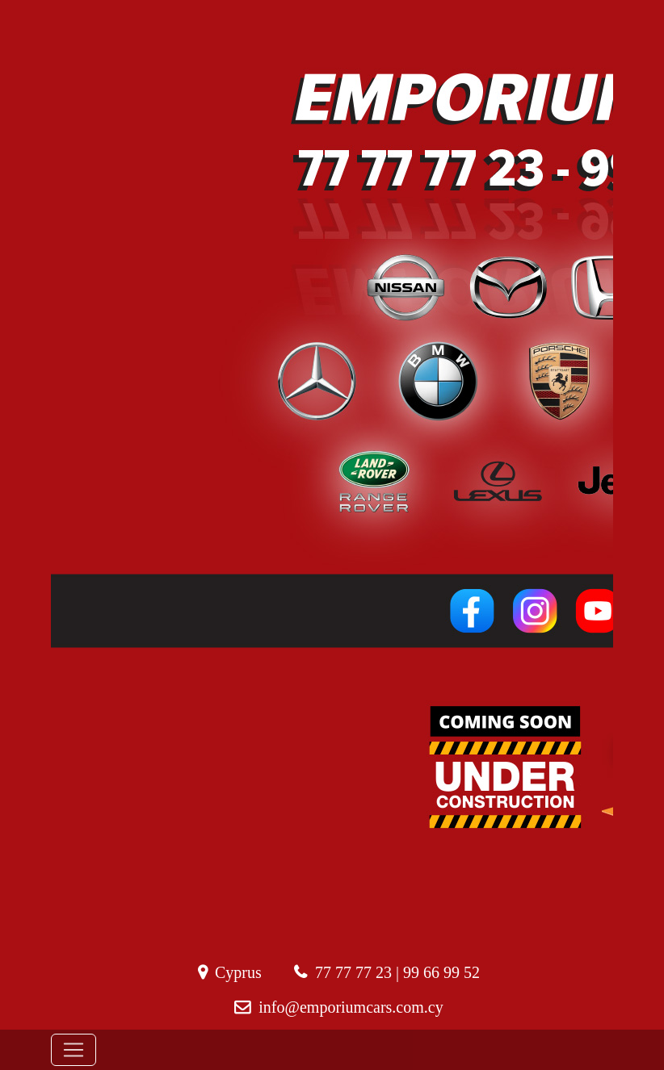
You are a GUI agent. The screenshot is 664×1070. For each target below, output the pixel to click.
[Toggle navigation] (73, 1050)
